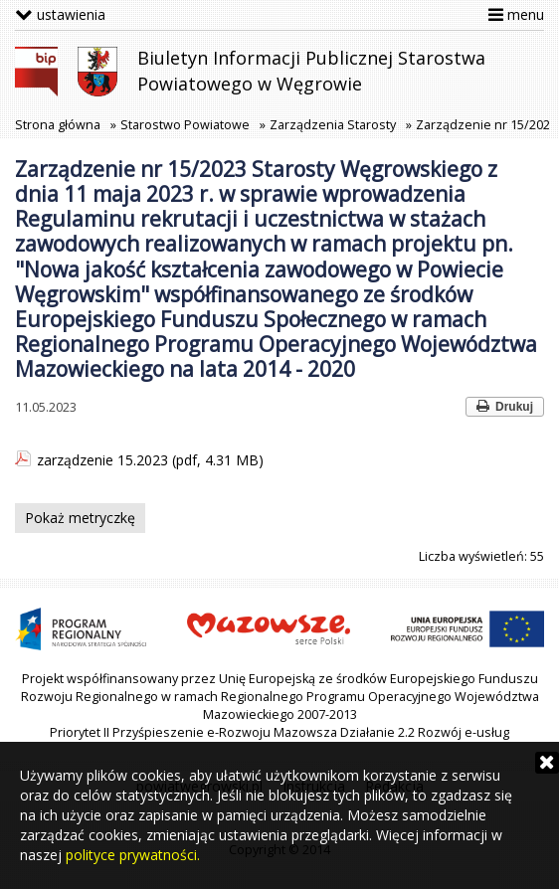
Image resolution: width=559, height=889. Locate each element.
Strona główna (57, 124)
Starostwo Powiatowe (185, 124)
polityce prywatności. (133, 854)
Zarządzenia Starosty (333, 124)
